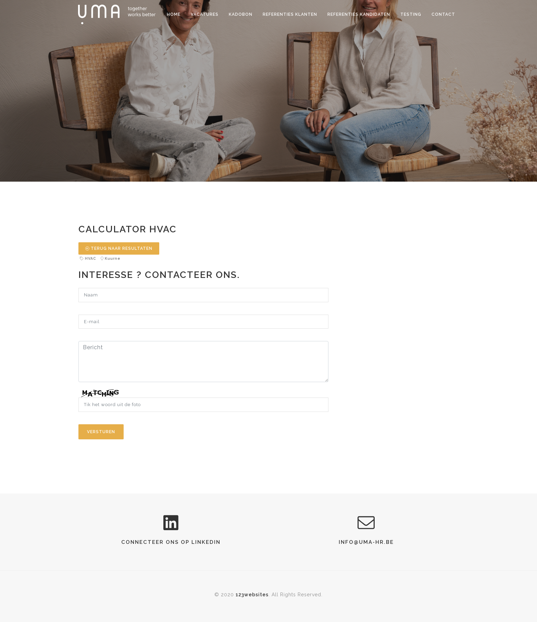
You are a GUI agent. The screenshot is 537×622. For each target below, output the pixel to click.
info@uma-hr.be (366, 542)
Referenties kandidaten (358, 14)
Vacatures (204, 14)
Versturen (101, 431)
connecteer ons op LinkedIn (171, 542)
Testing (410, 14)
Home (173, 14)
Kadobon (240, 14)
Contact (443, 14)
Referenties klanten (290, 14)
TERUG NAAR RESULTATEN (118, 248)
